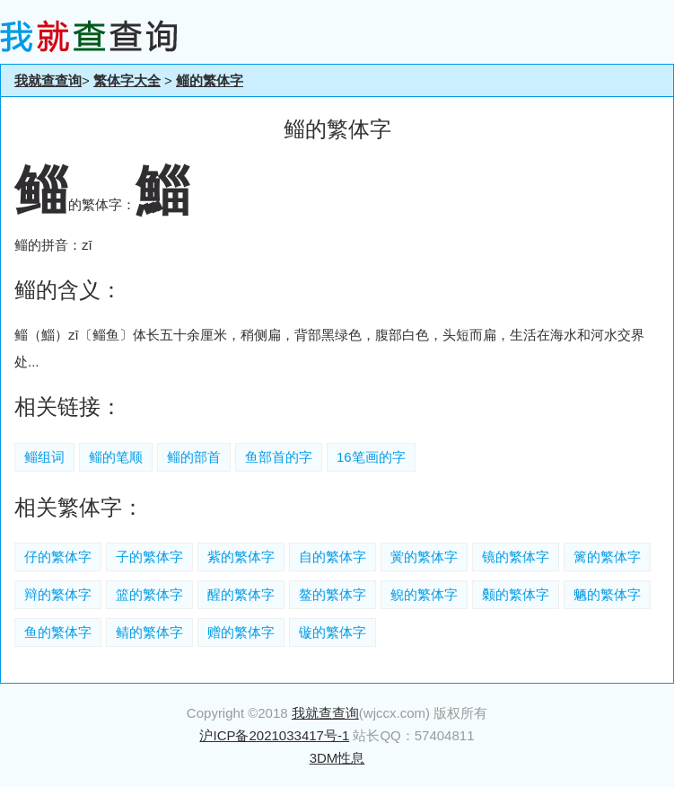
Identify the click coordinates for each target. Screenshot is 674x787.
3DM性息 (337, 757)
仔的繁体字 (58, 556)
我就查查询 (48, 80)
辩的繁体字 (58, 594)
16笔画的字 (371, 456)
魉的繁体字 (607, 594)
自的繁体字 (332, 556)
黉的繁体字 (424, 556)
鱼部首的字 (278, 456)
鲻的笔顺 (116, 456)
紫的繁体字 (241, 556)
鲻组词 (44, 456)
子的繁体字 (149, 556)
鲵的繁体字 (424, 594)
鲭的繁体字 (149, 632)
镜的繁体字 (515, 556)
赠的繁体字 (241, 632)
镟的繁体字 (332, 632)
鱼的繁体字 (58, 632)
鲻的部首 (194, 456)
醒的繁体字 (241, 594)
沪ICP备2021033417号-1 (274, 735)
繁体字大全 (127, 80)
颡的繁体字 (515, 594)
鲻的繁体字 (209, 80)
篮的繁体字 (149, 594)
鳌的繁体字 (332, 594)
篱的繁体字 (607, 556)
